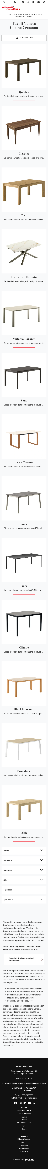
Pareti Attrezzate (24, 1123)
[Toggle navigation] (44, 8)
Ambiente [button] (7, 860)
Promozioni (24, 1148)
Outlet (24, 1142)
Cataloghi (24, 1145)
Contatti (24, 1152)
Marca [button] (6, 850)
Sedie (24, 1129)
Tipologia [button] (7, 890)
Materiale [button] (7, 870)
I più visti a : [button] (8, 899)
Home (9, 14)
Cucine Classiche (24, 1114)
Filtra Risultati (24, 37)
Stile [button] (5, 880)
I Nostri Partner (24, 1139)
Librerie (24, 1120)
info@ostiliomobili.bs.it (27, 1098)
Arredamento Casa (21, 14)
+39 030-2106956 (25, 1095)
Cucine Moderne (24, 1110)
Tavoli (33, 14)
